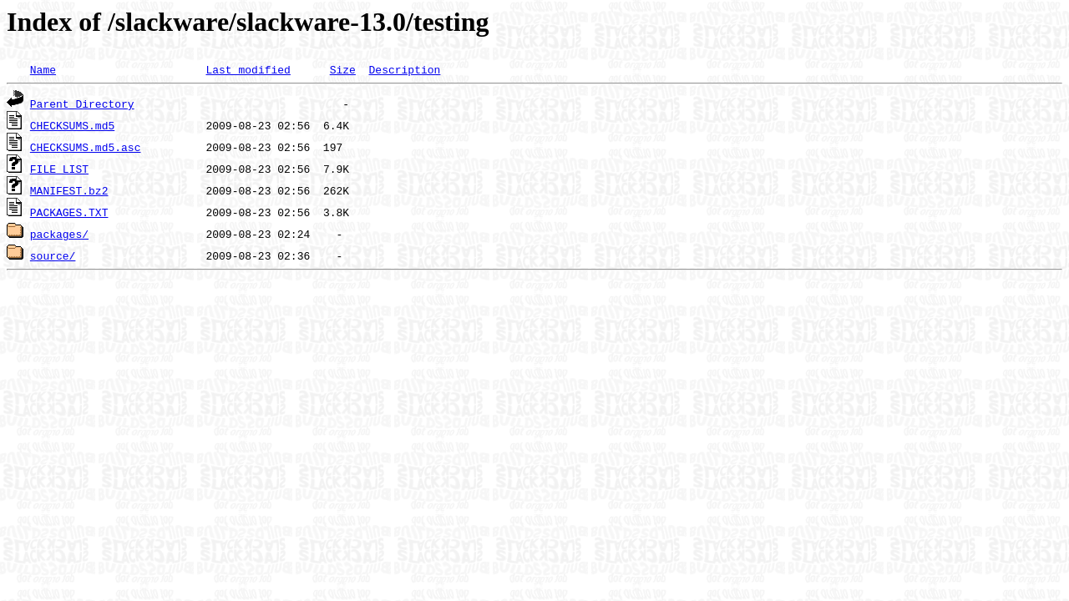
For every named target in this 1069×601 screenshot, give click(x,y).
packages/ (59, 233)
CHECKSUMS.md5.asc (85, 146)
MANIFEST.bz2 (69, 190)
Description (404, 69)
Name (43, 69)
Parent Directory (82, 103)
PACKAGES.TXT (69, 212)
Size (343, 69)
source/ (53, 255)
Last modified (247, 69)
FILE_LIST (59, 168)
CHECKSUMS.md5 (72, 125)
